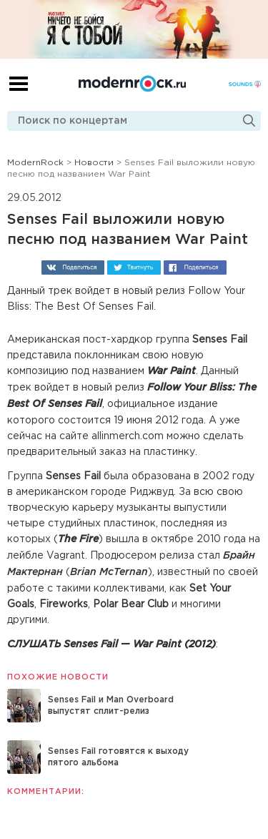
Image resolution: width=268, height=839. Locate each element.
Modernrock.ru (132, 83)
